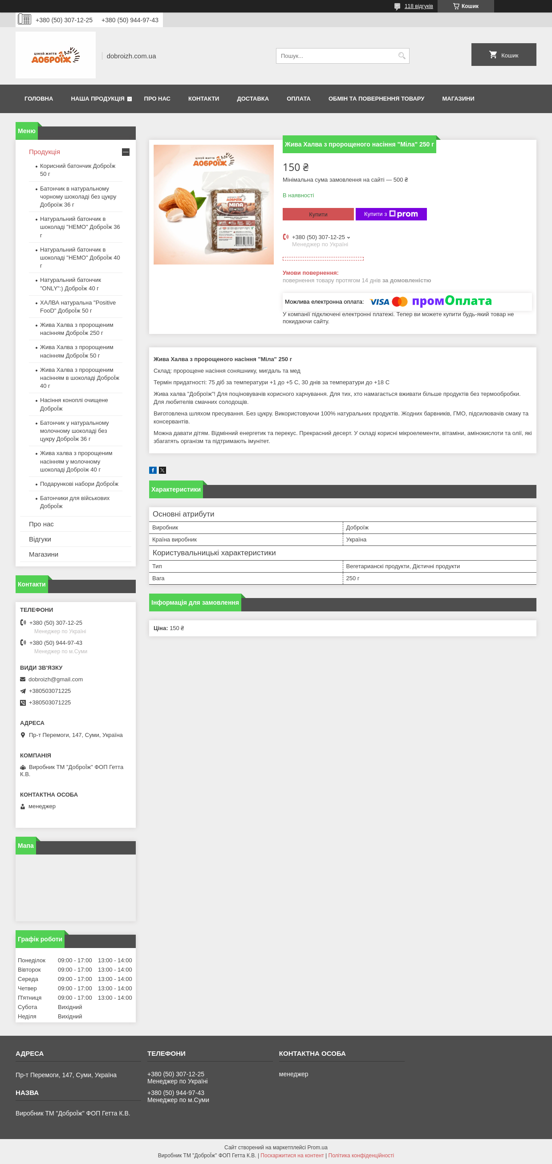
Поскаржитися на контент (292, 1155)
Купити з (391, 214)
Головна (38, 98)
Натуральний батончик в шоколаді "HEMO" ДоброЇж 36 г (80, 227)
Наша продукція (98, 98)
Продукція (44, 151)
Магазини (458, 98)
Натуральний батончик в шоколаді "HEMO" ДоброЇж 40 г (80, 257)
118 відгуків (419, 6)
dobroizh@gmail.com (55, 679)
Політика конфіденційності (361, 1155)
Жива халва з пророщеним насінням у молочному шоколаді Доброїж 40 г (76, 461)
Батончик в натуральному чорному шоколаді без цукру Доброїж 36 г (78, 196)
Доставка (253, 98)
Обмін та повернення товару (376, 98)
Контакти (203, 98)
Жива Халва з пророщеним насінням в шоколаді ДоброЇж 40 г (79, 377)
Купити (318, 214)
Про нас (157, 98)
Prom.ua (318, 1147)
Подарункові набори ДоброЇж (79, 483)
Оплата (299, 98)
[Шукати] (402, 56)
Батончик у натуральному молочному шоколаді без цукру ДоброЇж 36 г (74, 430)
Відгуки (40, 539)
